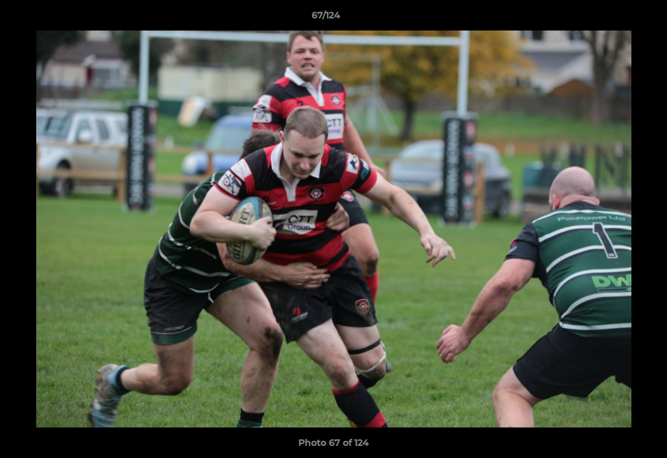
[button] (613, 18)
